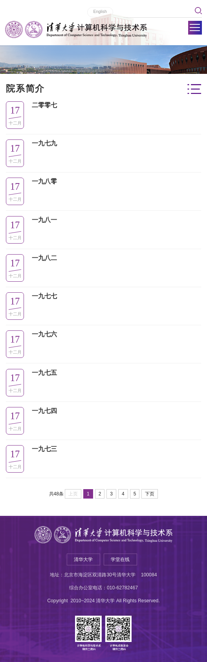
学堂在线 (120, 559)
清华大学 (83, 559)
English (99, 11)
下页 (149, 494)
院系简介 (25, 88)
